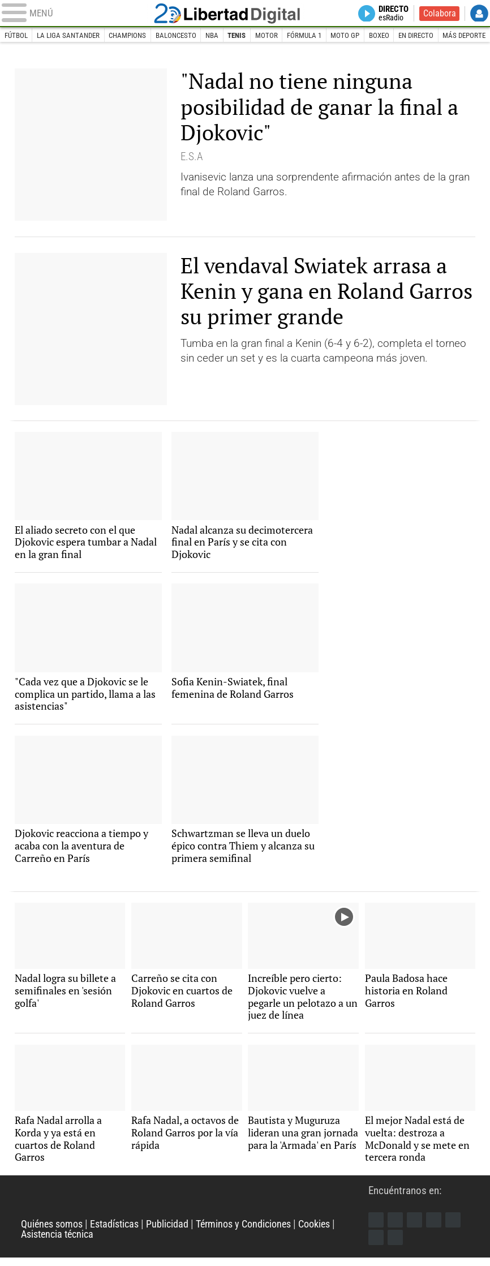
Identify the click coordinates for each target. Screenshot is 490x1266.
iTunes (396, 1246)
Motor (267, 36)
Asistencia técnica (60, 1243)
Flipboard (455, 1227)
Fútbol (16, 36)
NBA (212, 36)
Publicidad (175, 1232)
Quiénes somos (54, 1232)
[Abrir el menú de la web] (80, 14)
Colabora (439, 13)
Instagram (416, 1227)
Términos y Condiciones (255, 1232)
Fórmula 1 (306, 36)
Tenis (238, 36)
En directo (418, 36)
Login (479, 14)
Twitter (396, 1227)
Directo (391, 14)
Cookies (330, 1232)
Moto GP (346, 36)
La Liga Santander (68, 36)
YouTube (436, 1227)
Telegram (376, 1246)
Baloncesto (176, 36)
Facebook (376, 1227)
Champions (128, 36)
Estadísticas (120, 1232)
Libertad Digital (245, 13)
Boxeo (381, 36)
